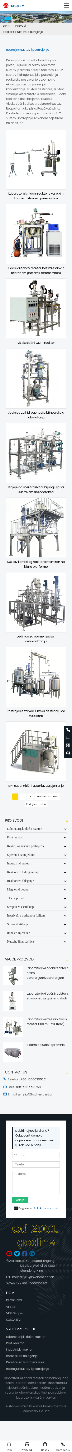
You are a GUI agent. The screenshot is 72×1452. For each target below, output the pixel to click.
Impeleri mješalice (18, 932)
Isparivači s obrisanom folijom (26, 915)
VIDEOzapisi (14, 1313)
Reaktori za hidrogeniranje (23, 872)
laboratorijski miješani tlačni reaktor (36, 1385)
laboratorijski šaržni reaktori (36, 1397)
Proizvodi (20, 26)
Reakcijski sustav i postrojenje (23, 32)
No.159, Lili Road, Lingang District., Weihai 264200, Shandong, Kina (37, 1266)
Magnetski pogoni (18, 889)
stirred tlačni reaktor (31, 1383)
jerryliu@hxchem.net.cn (36, 1277)
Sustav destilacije (18, 924)
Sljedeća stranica (48, 796)
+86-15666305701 (34, 1283)
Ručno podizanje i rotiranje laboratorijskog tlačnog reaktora (35, 1390)
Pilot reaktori (15, 837)
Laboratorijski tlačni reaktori (24, 828)
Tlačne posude (16, 898)
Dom (6, 26)
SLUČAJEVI (13, 1319)
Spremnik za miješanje (21, 854)
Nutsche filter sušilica (20, 941)
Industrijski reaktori (19, 863)
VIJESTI (11, 1307)
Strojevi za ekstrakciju (21, 906)
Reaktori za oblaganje (20, 880)
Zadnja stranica (36, 804)
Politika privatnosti (46, 1208)
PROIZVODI (14, 1300)
